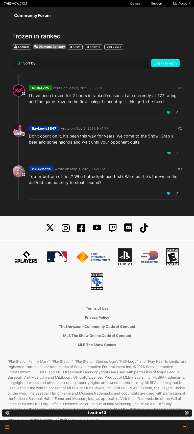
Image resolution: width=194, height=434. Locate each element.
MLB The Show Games (97, 344)
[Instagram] (66, 228)
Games (135, 3)
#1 (180, 88)
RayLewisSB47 (44, 128)
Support (156, 3)
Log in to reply (165, 63)
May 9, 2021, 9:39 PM (85, 88)
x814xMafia (41, 169)
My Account (181, 3)
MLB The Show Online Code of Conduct (97, 335)
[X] (50, 228)
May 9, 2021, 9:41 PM (92, 128)
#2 (180, 128)
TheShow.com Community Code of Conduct (97, 326)
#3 (180, 169)
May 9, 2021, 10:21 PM (87, 169)
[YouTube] (97, 228)
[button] (7, 427)
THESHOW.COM (15, 3)
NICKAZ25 (40, 88)
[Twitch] (113, 228)
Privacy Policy (97, 317)
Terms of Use (97, 308)
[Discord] (128, 228)
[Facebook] (81, 228)
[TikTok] (144, 228)
